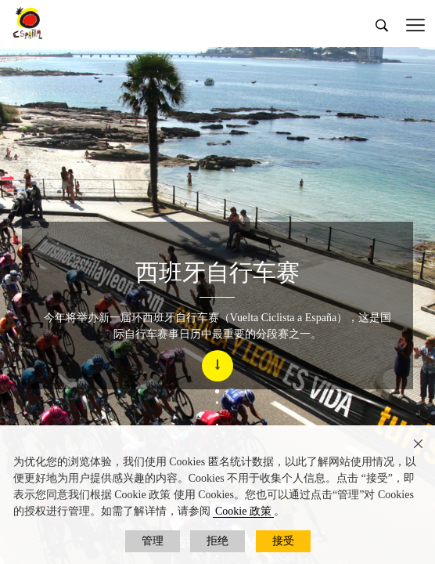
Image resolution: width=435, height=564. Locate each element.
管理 (153, 541)
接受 (283, 541)
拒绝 (217, 541)
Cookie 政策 (243, 511)
